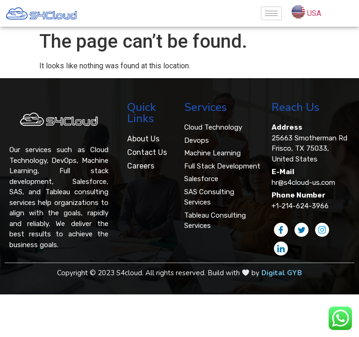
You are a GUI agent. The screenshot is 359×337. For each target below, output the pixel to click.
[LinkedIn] (281, 249)
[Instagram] (322, 230)
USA (314, 13)
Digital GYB (281, 273)
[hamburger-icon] (271, 13)
